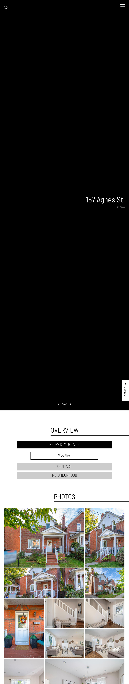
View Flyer (64, 455)
